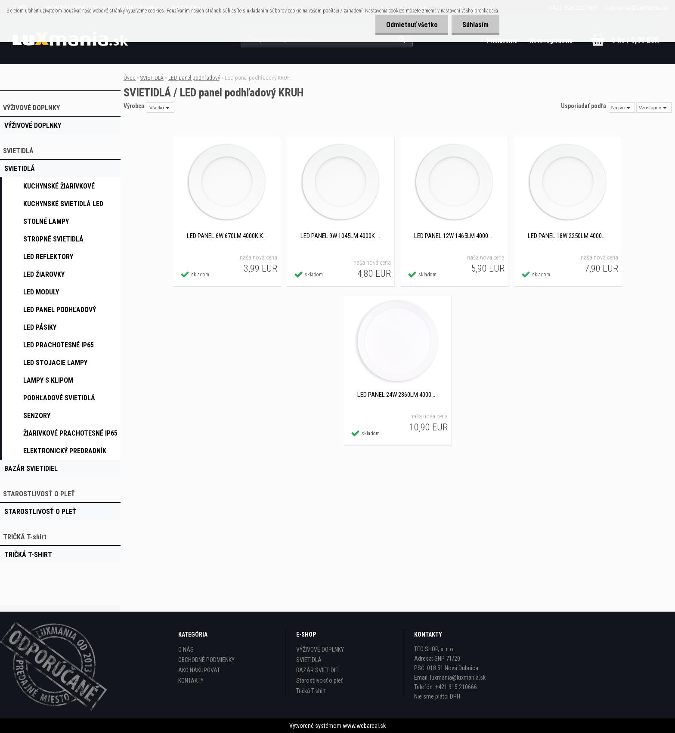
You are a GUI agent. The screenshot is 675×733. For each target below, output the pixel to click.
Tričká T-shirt (311, 690)
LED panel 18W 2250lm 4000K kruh (568, 236)
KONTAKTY (191, 680)
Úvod (130, 77)
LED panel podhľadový (194, 77)
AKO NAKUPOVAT (199, 670)
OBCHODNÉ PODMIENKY (206, 659)
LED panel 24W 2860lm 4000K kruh (397, 395)
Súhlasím (475, 25)
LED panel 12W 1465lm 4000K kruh (454, 236)
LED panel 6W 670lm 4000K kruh (227, 236)
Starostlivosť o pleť (319, 680)
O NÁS (186, 649)
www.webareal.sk (364, 725)
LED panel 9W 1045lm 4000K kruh (340, 236)
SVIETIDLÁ (152, 77)
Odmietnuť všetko (411, 25)
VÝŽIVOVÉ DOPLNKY (320, 649)
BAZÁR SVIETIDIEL (318, 670)
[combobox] (622, 107)
